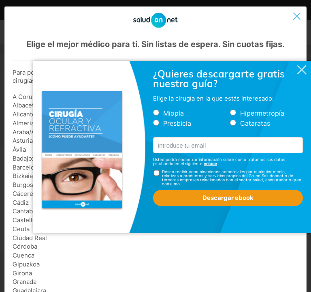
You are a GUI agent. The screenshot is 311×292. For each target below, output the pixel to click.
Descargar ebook (227, 198)
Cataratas (255, 123)
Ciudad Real (30, 238)
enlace (210, 163)
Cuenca (23, 255)
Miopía (173, 113)
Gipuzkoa (26, 264)
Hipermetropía (262, 113)
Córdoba (25, 246)
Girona (22, 273)
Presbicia (177, 123)
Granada (24, 282)
